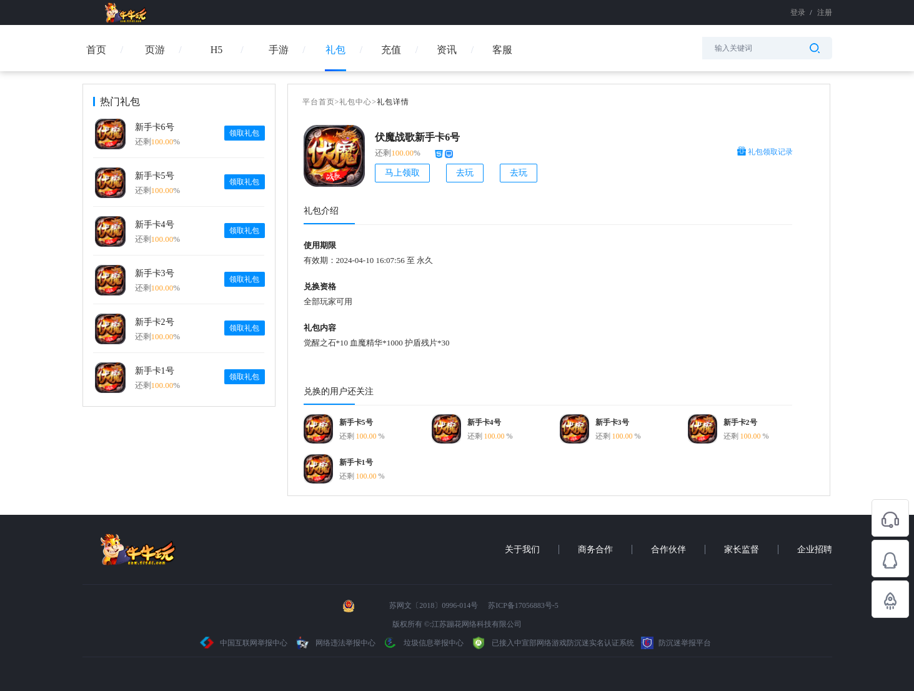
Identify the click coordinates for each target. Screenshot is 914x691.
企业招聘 (814, 549)
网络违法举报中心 (335, 643)
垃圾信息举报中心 (423, 643)
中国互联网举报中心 (244, 643)
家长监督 (741, 549)
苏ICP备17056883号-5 (523, 605)
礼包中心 (355, 101)
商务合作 (595, 549)
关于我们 (522, 549)
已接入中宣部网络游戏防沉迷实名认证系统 (552, 643)
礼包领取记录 (765, 151)
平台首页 (318, 101)
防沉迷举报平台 (676, 643)
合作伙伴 (668, 549)
